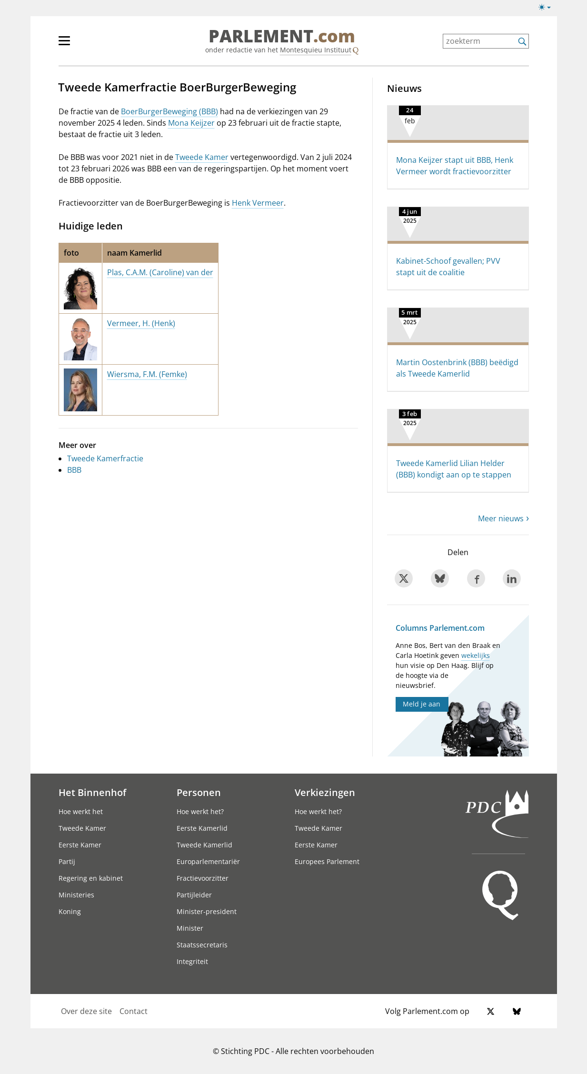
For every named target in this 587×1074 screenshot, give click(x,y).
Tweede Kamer (202, 157)
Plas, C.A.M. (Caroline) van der (160, 272)
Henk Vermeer (258, 203)
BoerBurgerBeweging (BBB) (169, 111)
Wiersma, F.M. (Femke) (147, 374)
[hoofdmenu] (95, 45)
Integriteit (192, 961)
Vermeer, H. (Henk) (141, 323)
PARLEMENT (282, 36)
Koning (70, 911)
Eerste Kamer (80, 844)
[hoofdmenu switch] (64, 45)
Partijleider (194, 894)
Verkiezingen (325, 792)
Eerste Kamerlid (202, 828)
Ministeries (76, 894)
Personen (199, 792)
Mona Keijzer (191, 123)
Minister (190, 928)
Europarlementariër (208, 861)
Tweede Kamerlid (204, 844)
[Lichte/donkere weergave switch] (547, 7)
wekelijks (475, 655)
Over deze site (86, 1011)
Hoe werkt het (81, 811)
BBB (74, 470)
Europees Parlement (327, 861)
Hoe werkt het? (200, 811)
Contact (133, 1011)
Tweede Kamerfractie (105, 458)
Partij (67, 861)
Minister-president (207, 911)
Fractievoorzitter (203, 878)
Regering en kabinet (91, 878)
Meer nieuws (501, 518)
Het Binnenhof (92, 792)
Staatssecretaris (202, 944)
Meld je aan (421, 703)
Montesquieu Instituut (315, 49)
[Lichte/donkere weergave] (547, 9)
